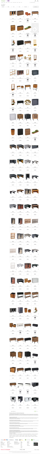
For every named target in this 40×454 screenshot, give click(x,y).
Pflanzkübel (20, 436)
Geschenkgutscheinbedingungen (10, 447)
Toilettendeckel (34, 435)
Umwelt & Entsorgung (16, 444)
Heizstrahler (31, 435)
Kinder (21, 444)
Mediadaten (2, 447)
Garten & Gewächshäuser (20, 434)
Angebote (22, 443)
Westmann (23, 435)
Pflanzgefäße (10, 435)
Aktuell (28, 443)
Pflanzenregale (14, 435)
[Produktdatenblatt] (12, 16)
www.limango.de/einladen (29, 452)
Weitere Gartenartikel (11, 437)
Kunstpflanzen (17, 435)
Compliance (8, 445)
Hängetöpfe (20, 435)
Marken (21, 448)
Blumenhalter (36, 436)
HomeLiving (26, 435)
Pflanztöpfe (23, 436)
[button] (38, 1)
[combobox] (34, 2)
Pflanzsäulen (36, 434)
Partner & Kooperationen (3, 445)
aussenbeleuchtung (15, 434)
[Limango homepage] (3, 1)
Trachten (21, 447)
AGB (7, 443)
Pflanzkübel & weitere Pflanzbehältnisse (27, 434)
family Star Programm (3, 443)
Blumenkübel (26, 436)
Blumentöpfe (32, 436)
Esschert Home (33, 434)
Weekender (10, 436)
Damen (21, 445)
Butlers (29, 435)
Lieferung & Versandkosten (17, 443)
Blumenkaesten (17, 436)
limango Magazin (2, 444)
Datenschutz (8, 444)
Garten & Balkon (11, 434)
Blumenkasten (13, 436)
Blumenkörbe (29, 436)
